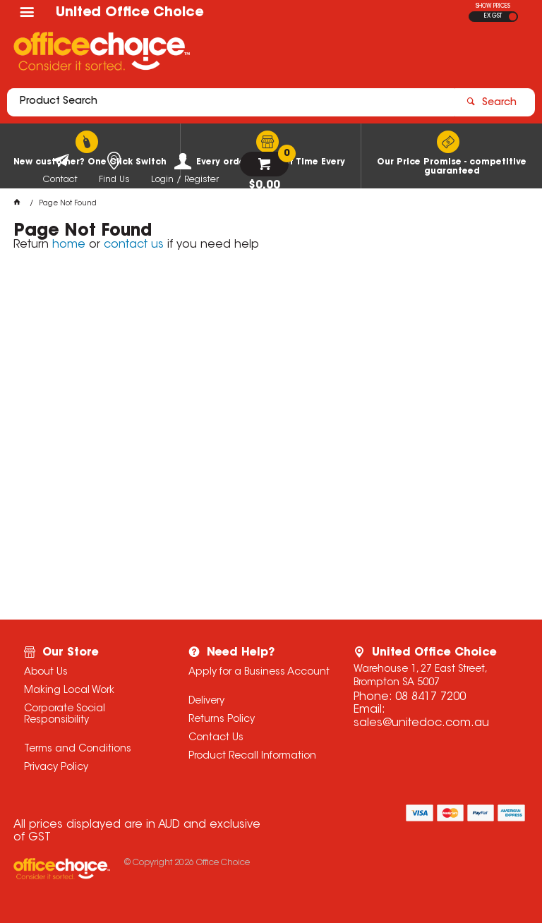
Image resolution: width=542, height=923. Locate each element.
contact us (134, 245)
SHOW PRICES (493, 6)
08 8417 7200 (430, 697)
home (68, 245)
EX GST (493, 16)
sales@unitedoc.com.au (421, 723)
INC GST (513, 16)
